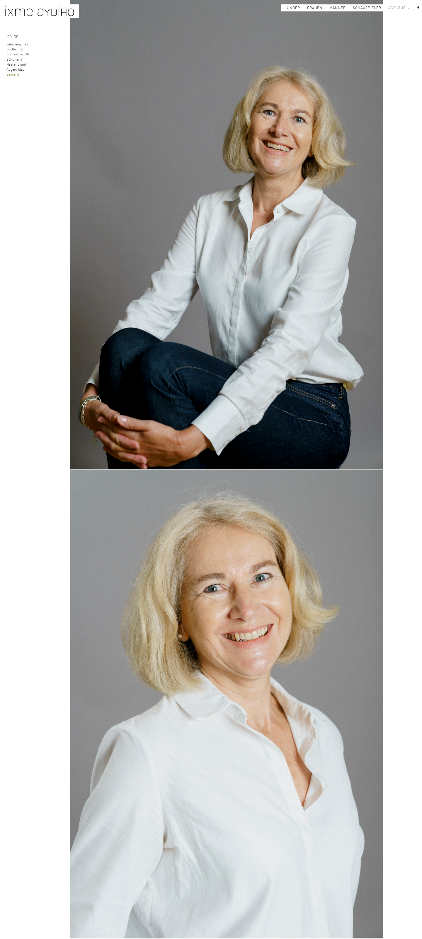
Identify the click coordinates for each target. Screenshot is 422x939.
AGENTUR (399, 8)
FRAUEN (314, 8)
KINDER (293, 8)
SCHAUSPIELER (367, 8)
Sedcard (12, 74)
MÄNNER (337, 8)
